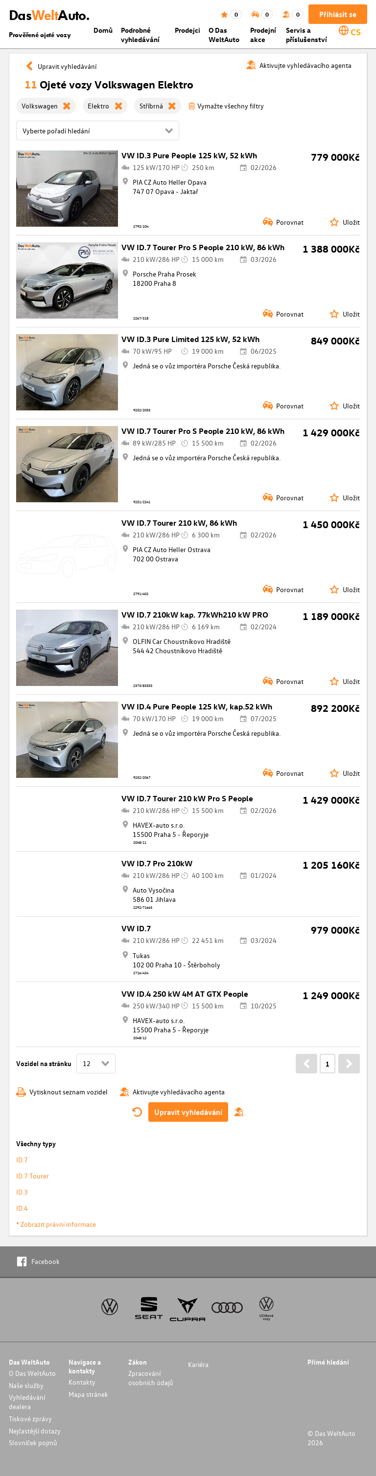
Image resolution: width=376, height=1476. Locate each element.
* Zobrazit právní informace (56, 1224)
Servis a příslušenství (306, 34)
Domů (103, 30)
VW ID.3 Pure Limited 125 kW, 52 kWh (190, 339)
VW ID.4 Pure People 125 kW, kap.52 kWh (196, 706)
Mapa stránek (88, 1394)
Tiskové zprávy (30, 1418)
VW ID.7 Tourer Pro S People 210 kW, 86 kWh (202, 247)
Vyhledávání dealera (27, 1401)
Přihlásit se (337, 14)
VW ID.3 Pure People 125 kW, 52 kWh (189, 155)
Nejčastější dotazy (35, 1430)
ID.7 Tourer (32, 1175)
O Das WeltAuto (224, 34)
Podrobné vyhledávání (140, 34)
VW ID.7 (136, 928)
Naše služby (26, 1385)
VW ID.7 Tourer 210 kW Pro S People (187, 798)
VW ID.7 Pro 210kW (156, 863)
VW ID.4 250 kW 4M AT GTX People (184, 994)
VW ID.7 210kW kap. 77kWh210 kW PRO (194, 615)
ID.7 (22, 1159)
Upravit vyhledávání (188, 1112)
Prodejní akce (263, 34)
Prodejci (187, 30)
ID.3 (22, 1192)
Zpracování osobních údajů (150, 1378)
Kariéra (198, 1364)
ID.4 (22, 1208)
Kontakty (82, 1382)
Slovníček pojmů (33, 1442)
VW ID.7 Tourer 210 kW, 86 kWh (179, 523)
